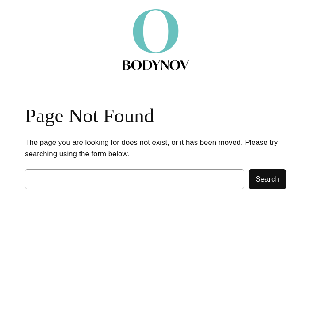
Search (267, 179)
